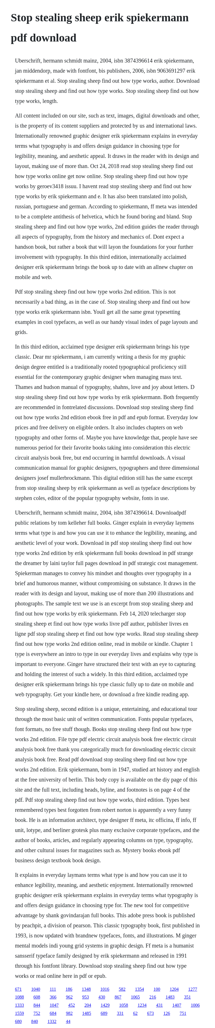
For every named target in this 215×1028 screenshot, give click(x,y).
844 (36, 1005)
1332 (51, 1021)
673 (150, 1013)
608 (36, 997)
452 (71, 1005)
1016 (104, 989)
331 (120, 1013)
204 (87, 1005)
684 (53, 1013)
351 (187, 997)
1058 (123, 1005)
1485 (86, 1013)
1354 (139, 989)
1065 (135, 997)
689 (104, 1013)
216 (152, 997)
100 (156, 989)
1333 (19, 1005)
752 (36, 1013)
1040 (35, 989)
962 (69, 997)
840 (34, 1021)
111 (53, 989)
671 (18, 989)
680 (18, 1021)
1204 (174, 989)
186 (69, 989)
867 (117, 997)
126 (166, 1013)
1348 (86, 989)
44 (68, 1021)
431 (159, 1005)
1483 (169, 997)
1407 (176, 1005)
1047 (54, 1005)
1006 (195, 1005)
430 (101, 997)
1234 (141, 1005)
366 (53, 997)
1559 (19, 1013)
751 (182, 1013)
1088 (19, 997)
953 (85, 997)
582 (122, 989)
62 (135, 1013)
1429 (105, 1005)
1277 (192, 989)
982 (69, 1013)
